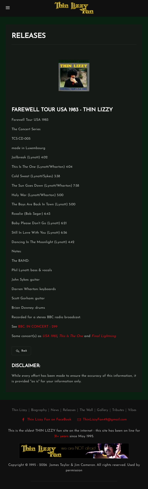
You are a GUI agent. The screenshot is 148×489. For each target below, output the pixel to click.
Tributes (118, 410)
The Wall (86, 410)
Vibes (132, 410)
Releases (69, 410)
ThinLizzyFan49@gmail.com (105, 419)
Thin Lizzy (19, 410)
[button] (8, 7)
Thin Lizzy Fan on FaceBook (46, 420)
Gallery (102, 410)
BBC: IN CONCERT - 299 (37, 327)
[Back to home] (74, 7)
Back (21, 351)
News (55, 410)
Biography (39, 410)
